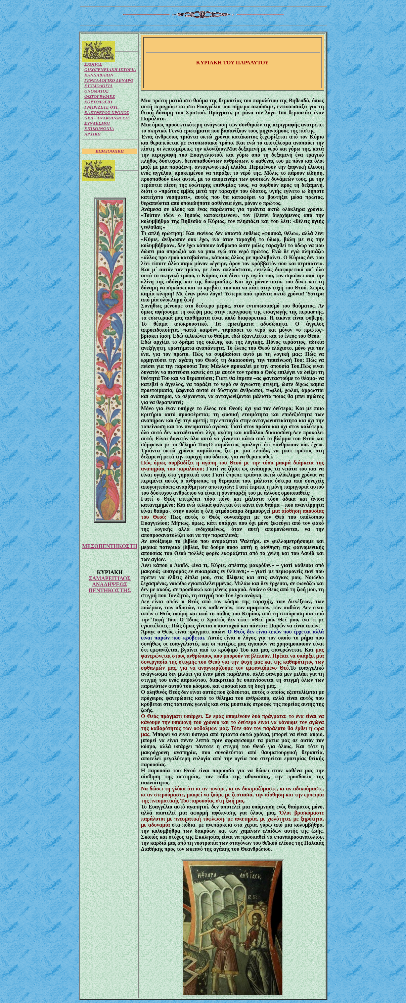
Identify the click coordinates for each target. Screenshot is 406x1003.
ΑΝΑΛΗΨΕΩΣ (109, 584)
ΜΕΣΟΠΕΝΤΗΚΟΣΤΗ (109, 546)
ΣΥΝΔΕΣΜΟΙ (97, 123)
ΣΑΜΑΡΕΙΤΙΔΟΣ (110, 578)
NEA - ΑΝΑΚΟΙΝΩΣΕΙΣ (107, 117)
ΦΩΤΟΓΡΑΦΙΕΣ (99, 96)
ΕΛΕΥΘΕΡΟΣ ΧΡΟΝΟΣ (106, 112)
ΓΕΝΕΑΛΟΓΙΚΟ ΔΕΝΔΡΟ (108, 80)
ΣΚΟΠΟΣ (93, 64)
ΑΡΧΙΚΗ (92, 133)
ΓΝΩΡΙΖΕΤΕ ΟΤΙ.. (102, 107)
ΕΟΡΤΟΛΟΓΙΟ (98, 101)
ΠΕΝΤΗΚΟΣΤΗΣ (110, 590)
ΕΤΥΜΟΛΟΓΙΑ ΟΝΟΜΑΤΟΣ (98, 88)
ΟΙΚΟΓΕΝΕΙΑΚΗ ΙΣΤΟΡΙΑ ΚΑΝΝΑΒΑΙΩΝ (110, 72)
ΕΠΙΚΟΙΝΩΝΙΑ (99, 128)
